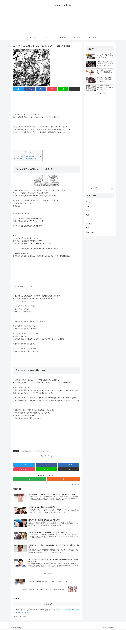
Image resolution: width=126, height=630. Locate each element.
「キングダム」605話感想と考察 (25, 159)
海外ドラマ (90, 219)
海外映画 (89, 224)
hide (29, 152)
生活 (87, 228)
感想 (48, 451)
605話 (23, 451)
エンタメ (17, 451)
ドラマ (88, 206)
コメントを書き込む (46, 605)
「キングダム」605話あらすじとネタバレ (28, 156)
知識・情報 (90, 232)
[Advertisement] (63, 22)
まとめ (28, 451)
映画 (87, 215)
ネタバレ (42, 451)
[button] (112, 188)
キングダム (35, 451)
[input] (100, 188)
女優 (87, 210)
